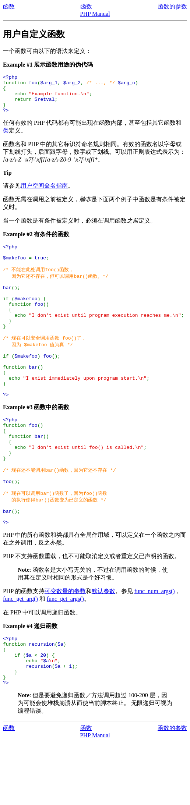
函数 (9, 6)
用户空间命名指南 (44, 193)
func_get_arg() (20, 652)
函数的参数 (172, 6)
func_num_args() (154, 644)
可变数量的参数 (65, 644)
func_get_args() (65, 652)
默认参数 (103, 644)
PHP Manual (95, 14)
